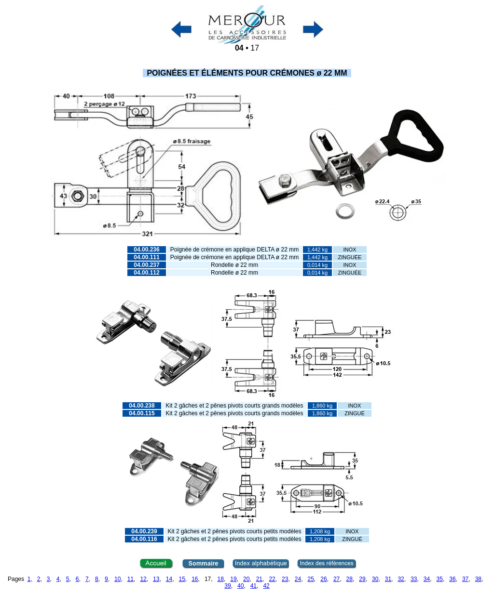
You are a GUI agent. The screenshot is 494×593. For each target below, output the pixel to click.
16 (195, 579)
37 (465, 579)
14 (169, 579)
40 (240, 585)
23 (285, 579)
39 (227, 585)
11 (130, 579)
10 (117, 579)
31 (388, 579)
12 (143, 579)
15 (181, 579)
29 (362, 579)
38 (478, 579)
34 (427, 579)
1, (29, 579)
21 (259, 579)
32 (401, 579)
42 (266, 585)
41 (253, 585)
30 (375, 579)
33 (414, 579)
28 (349, 579)
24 (298, 579)
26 (323, 579)
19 (233, 579)
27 (336, 579)
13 (156, 579)
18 (221, 579)
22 (272, 579)
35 (440, 579)
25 (311, 579)
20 (246, 579)
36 (452, 579)
